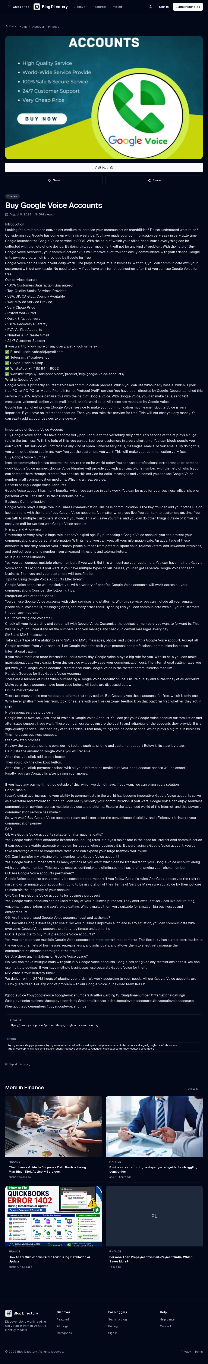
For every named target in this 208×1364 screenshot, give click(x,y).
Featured (99, 7)
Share (154, 180)
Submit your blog (188, 7)
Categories (64, 1333)
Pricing (117, 7)
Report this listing (17, 1064)
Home (24, 27)
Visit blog (104, 167)
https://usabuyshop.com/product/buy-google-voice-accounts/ (54, 1025)
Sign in (164, 7)
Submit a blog (117, 1319)
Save (54, 180)
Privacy (186, 1352)
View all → (195, 1089)
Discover (80, 7)
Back (10, 26)
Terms (199, 1352)
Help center (168, 1319)
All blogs (63, 1326)
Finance (53, 27)
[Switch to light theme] (150, 7)
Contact (165, 1326)
